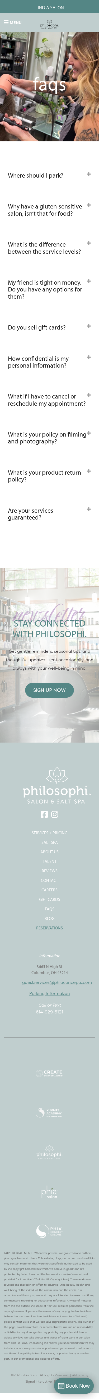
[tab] (49, 175)
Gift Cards (49, 899)
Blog (49, 918)
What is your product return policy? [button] (49, 475)
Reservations (49, 927)
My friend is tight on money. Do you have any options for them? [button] (49, 289)
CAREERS (49, 889)
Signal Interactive (38, 1381)
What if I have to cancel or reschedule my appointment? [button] (49, 399)
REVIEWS (50, 870)
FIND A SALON (49, 7)
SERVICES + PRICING (49, 832)
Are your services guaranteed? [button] (49, 513)
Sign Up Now (49, 690)
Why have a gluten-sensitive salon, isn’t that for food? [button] (49, 209)
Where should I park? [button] (49, 175)
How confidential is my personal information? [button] (49, 361)
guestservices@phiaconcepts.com (57, 982)
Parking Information (49, 993)
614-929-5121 (49, 1012)
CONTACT (49, 880)
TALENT (49, 861)
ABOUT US (49, 851)
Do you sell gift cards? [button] (49, 327)
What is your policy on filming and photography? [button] (49, 437)
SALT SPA (49, 842)
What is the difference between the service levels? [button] (49, 247)
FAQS (49, 908)
